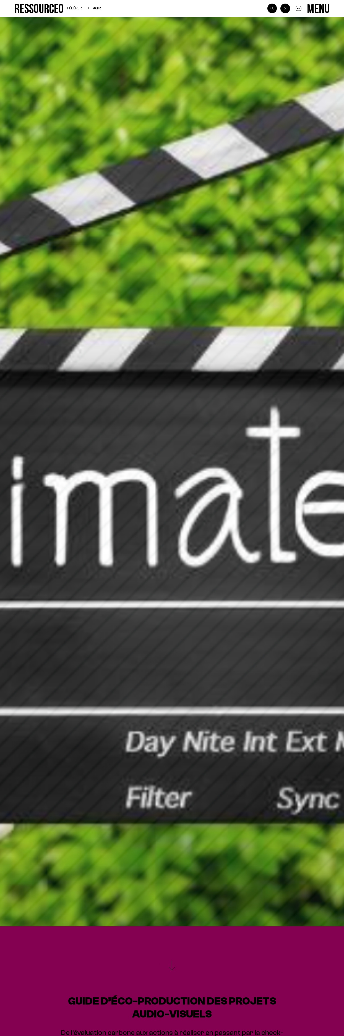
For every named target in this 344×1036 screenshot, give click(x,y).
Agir (97, 8)
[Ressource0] (39, 8)
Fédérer (74, 8)
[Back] (285, 8)
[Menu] (318, 8)
